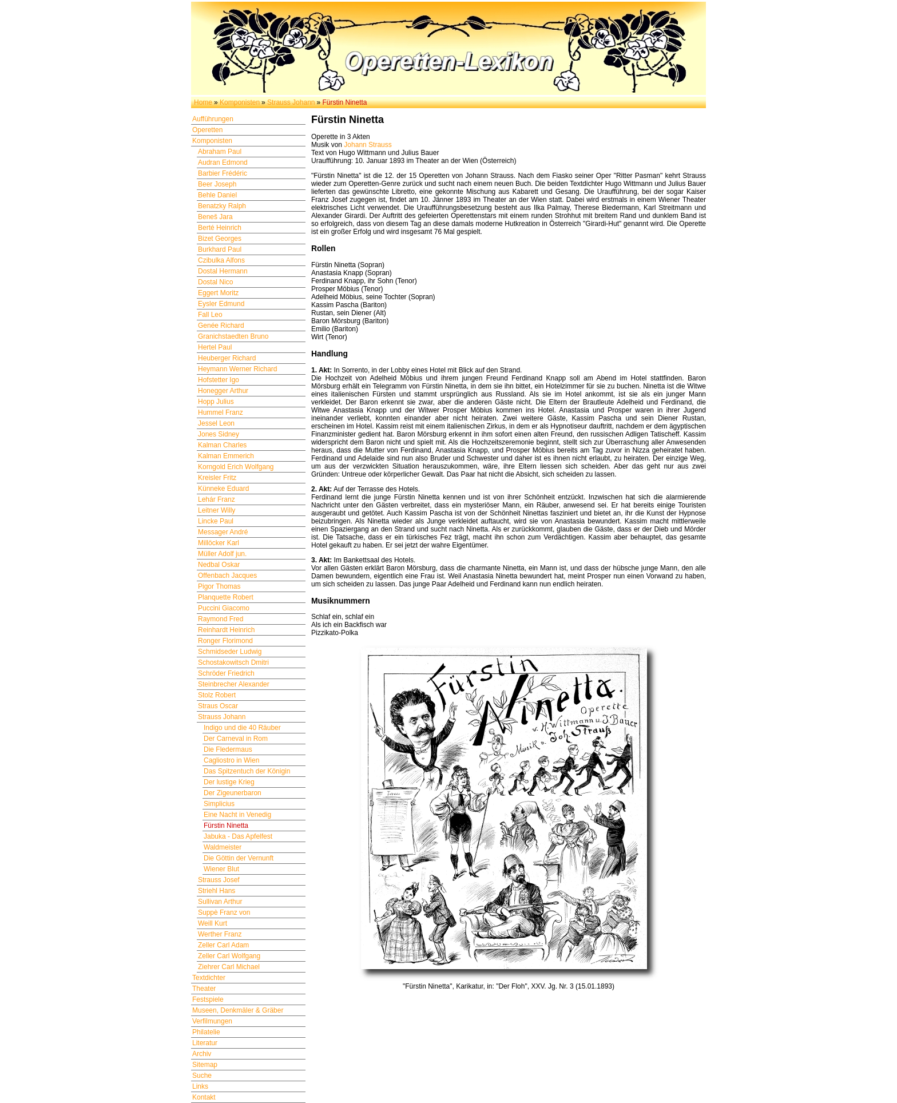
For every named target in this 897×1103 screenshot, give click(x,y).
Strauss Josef (219, 880)
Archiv (201, 1054)
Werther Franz (219, 934)
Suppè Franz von (224, 912)
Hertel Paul (215, 347)
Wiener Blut (221, 869)
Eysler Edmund (221, 304)
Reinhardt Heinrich (226, 630)
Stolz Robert (217, 695)
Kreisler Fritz (217, 478)
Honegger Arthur (223, 391)
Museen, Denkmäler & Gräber (237, 1010)
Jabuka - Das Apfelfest (238, 836)
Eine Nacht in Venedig (237, 815)
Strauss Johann (291, 102)
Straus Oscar (218, 706)
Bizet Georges (219, 239)
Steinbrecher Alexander (233, 684)
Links (200, 1086)
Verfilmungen (212, 1021)
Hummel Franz (220, 412)
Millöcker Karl (218, 543)
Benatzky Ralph (222, 206)
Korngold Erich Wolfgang (236, 467)
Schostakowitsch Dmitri (233, 662)
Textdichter (208, 978)
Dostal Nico (215, 282)
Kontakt (204, 1097)
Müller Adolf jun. (222, 554)
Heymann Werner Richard (237, 369)
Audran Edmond (223, 162)
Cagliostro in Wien (231, 760)
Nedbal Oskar (219, 565)
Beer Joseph (217, 184)
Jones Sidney (218, 434)
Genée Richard (221, 326)
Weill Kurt (212, 923)
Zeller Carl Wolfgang (229, 956)
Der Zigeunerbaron (232, 793)
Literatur (204, 1043)
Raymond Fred (220, 619)
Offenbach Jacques (227, 576)
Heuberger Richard (227, 358)
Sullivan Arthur (220, 902)
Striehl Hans (216, 891)
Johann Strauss (367, 145)
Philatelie (206, 1032)
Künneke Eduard (223, 489)
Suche (202, 1076)
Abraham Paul (219, 152)
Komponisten (240, 102)
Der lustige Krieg (229, 782)
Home (203, 102)
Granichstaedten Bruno (233, 336)
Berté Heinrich (219, 228)
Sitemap (204, 1065)
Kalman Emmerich (226, 456)
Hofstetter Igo (218, 380)
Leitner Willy (216, 510)
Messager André (223, 532)
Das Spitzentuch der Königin (247, 771)
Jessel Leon (216, 423)
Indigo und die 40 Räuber (242, 728)
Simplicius (219, 804)
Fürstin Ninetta (226, 826)
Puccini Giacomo (223, 608)
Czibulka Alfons (221, 260)
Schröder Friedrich (226, 673)
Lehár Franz (216, 499)
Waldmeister (222, 847)
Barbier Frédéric (222, 173)
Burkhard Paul (219, 249)
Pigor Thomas (219, 586)
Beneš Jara (215, 217)
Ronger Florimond (225, 641)
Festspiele (208, 999)
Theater (204, 989)
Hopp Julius (216, 402)
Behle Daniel (217, 195)
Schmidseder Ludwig (229, 652)
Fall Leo (210, 315)
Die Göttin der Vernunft (238, 858)
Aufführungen (212, 119)
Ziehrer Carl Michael (229, 967)
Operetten (207, 130)
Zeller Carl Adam (223, 945)
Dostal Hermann (223, 271)
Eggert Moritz (218, 293)
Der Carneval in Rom (236, 739)
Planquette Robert (225, 597)
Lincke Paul (215, 521)
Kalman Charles (222, 445)
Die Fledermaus (228, 749)
